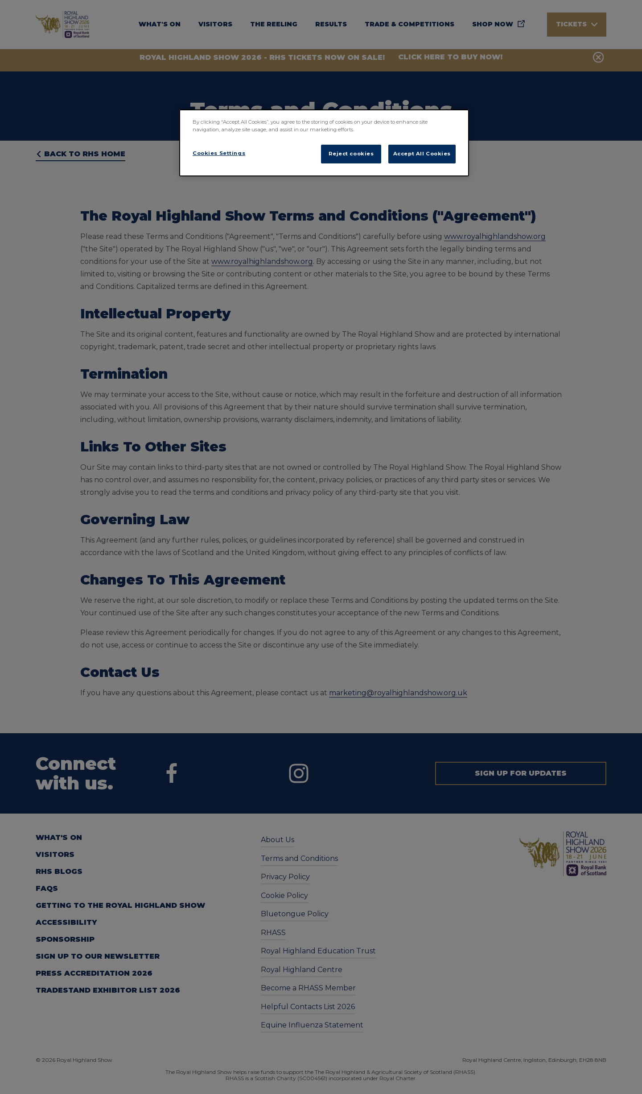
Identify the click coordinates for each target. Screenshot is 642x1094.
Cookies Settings (219, 153)
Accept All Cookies (422, 153)
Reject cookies (351, 153)
